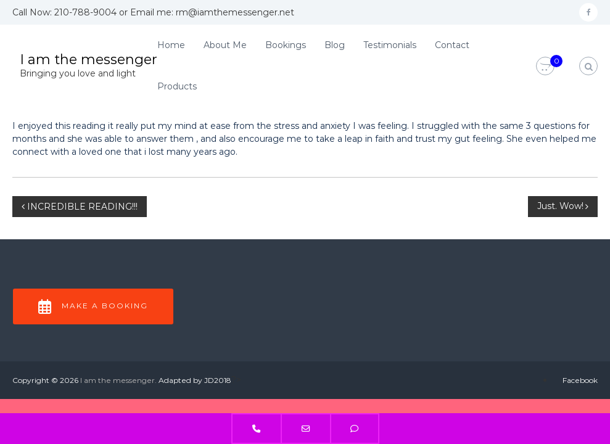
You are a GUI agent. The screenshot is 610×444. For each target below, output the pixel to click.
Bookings (285, 45)
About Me (225, 45)
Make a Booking (93, 306)
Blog (334, 45)
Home (171, 45)
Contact (452, 45)
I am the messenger (88, 59)
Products (177, 86)
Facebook (580, 380)
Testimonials (389, 45)
